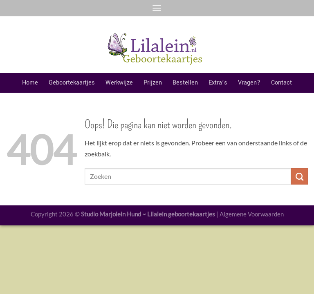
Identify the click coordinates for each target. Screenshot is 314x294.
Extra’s (218, 82)
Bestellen (185, 82)
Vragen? (249, 82)
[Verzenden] (299, 176)
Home (30, 82)
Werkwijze (119, 82)
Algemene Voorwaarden (252, 214)
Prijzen (153, 82)
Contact (281, 82)
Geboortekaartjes (72, 82)
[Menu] (157, 8)
